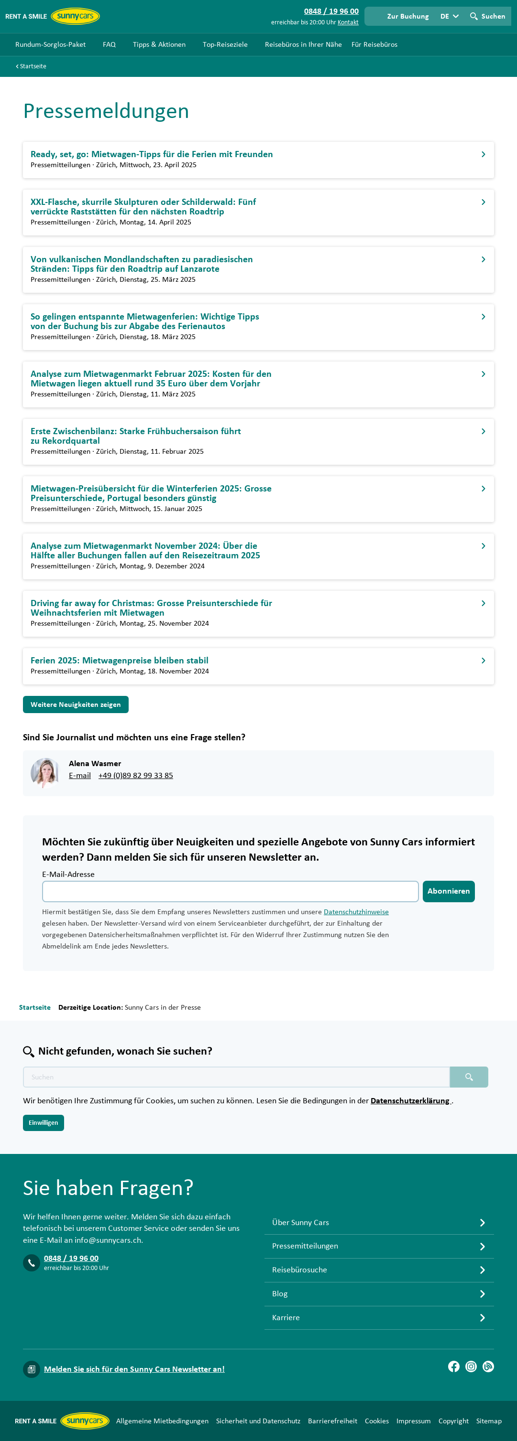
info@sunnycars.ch (108, 1240)
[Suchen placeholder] (469, 1077)
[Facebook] (454, 1366)
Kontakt (348, 22)
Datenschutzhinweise (356, 912)
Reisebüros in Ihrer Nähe (303, 44)
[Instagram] (471, 1366)
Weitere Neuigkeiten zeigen (76, 704)
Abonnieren (449, 891)
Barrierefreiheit (332, 1421)
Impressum (413, 1421)
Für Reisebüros (374, 44)
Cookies (377, 1421)
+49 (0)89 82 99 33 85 (136, 775)
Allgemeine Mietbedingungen (162, 1421)
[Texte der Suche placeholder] (236, 1077)
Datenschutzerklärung (411, 1101)
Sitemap (489, 1421)
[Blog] (488, 1366)
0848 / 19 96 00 (71, 1258)
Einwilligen (43, 1123)
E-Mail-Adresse (68, 874)
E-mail (80, 775)
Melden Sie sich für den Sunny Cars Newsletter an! (134, 1369)
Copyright (454, 1421)
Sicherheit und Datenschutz (258, 1421)
